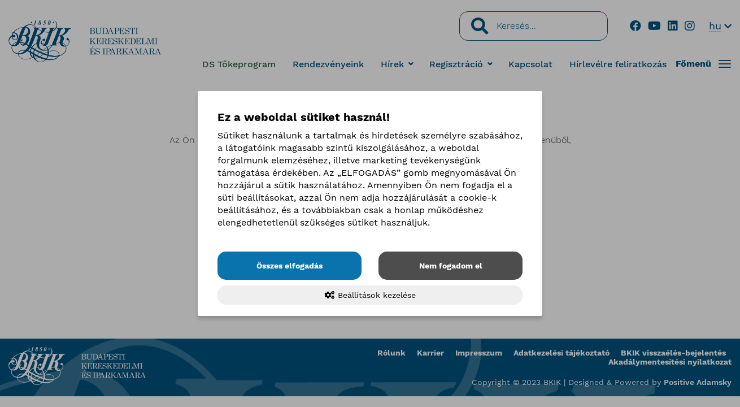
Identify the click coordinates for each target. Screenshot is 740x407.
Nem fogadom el (450, 265)
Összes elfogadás (289, 265)
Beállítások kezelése (370, 295)
